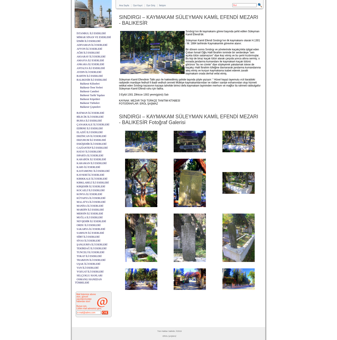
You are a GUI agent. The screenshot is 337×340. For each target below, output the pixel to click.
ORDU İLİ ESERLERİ (89, 225)
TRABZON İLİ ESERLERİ (91, 260)
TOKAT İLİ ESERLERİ (89, 256)
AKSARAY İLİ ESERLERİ (91, 56)
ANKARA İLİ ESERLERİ (90, 64)
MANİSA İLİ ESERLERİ (90, 205)
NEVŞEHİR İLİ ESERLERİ (91, 221)
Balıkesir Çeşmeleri (90, 106)
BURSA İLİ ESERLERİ (89, 120)
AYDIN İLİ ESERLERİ (89, 72)
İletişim (162, 5)
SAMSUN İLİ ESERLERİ (90, 232)
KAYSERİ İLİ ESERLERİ (90, 174)
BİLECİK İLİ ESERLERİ (90, 116)
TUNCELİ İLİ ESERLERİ (90, 252)
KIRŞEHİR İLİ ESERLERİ (91, 186)
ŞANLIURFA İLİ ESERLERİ (92, 244)
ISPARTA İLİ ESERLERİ (90, 155)
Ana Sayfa (124, 5)
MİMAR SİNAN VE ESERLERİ (94, 37)
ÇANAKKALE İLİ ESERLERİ (93, 124)
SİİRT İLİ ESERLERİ (88, 236)
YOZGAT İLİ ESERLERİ (90, 271)
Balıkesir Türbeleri (90, 103)
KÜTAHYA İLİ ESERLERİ (91, 198)
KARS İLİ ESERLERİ (88, 167)
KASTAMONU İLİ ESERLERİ (93, 170)
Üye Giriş (150, 5)
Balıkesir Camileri (89, 91)
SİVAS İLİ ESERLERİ (88, 240)
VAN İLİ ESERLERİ (88, 267)
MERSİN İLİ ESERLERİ (90, 213)
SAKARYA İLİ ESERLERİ (91, 229)
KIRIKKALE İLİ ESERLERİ (92, 178)
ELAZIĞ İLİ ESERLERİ (90, 132)
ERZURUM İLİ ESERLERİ (91, 140)
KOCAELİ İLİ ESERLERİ (91, 190)
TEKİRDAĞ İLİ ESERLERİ (92, 248)
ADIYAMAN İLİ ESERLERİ (92, 44)
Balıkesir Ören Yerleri (91, 87)
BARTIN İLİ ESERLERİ (90, 75)
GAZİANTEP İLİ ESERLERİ (92, 147)
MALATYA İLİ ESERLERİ (91, 201)
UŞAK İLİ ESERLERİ (88, 263)
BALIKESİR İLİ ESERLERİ (92, 79)
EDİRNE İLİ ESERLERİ (90, 128)
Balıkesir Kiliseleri (90, 83)
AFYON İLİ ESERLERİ (89, 48)
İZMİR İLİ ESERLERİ (89, 41)
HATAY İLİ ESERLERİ (89, 151)
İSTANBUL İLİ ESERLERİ (91, 33)
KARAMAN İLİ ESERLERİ (92, 163)
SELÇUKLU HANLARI (90, 275)
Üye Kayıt (137, 5)
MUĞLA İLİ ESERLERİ (90, 217)
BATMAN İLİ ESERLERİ (90, 112)
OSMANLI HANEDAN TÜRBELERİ (88, 281)
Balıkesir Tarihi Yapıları (92, 95)
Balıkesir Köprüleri (90, 99)
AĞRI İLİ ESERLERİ (88, 52)
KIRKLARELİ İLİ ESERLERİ (93, 182)
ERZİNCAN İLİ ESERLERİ (91, 136)
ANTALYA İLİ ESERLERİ (91, 68)
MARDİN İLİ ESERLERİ (90, 209)
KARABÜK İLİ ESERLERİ (91, 159)
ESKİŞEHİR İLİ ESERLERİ (92, 143)
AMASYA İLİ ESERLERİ (90, 60)
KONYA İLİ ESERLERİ (89, 194)
